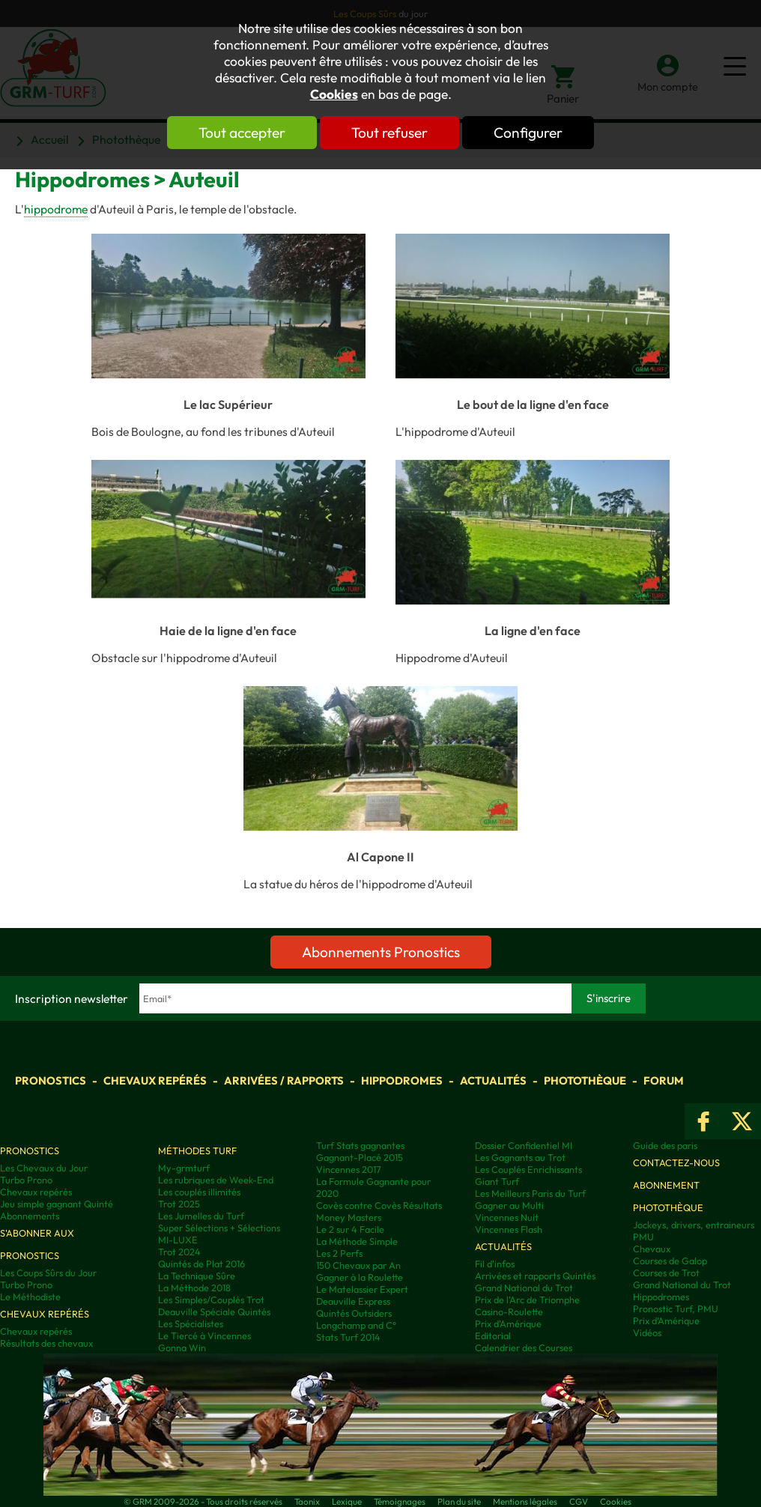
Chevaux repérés (155, 1080)
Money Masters (348, 1217)
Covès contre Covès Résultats (379, 1205)
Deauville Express (353, 1301)
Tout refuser (389, 133)
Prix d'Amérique (508, 1323)
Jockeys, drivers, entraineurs (693, 1225)
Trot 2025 (179, 1204)
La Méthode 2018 (194, 1288)
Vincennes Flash (508, 1229)
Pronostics (50, 1080)
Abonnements (29, 1216)
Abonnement (666, 1185)
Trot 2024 (179, 1252)
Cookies (334, 94)
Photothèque (585, 1080)
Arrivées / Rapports (284, 1080)
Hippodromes (402, 1080)
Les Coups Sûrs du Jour (48, 1273)
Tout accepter (241, 133)
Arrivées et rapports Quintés (535, 1276)
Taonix (307, 1501)
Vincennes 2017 (348, 1169)
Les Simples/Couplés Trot (211, 1300)
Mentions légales (525, 1501)
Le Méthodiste (30, 1297)
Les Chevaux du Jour (44, 1168)
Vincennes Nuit (507, 1217)
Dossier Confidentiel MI (523, 1145)
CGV (578, 1501)
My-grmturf (184, 1168)
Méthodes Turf (197, 1150)
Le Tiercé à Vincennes (204, 1335)
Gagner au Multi (509, 1205)
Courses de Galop (670, 1261)
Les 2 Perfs (339, 1253)
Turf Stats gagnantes (360, 1145)
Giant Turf (497, 1181)
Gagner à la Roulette (359, 1277)
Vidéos (647, 1332)
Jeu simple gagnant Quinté (56, 1204)
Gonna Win (182, 1347)
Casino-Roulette (509, 1312)
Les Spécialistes (190, 1323)
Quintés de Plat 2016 (201, 1264)
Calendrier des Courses (523, 1347)
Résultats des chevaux (46, 1343)
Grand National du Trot (524, 1288)
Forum (663, 1080)
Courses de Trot (666, 1273)
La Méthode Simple (357, 1241)
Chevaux (651, 1249)
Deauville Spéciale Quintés (214, 1312)
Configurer (528, 133)
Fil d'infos (495, 1264)
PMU (643, 1237)
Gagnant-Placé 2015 (359, 1157)
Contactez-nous (676, 1162)
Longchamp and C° (356, 1325)
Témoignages (399, 1501)
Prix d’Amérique (666, 1320)
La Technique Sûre (196, 1276)
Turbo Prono (26, 1180)
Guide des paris (665, 1145)
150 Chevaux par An (358, 1265)
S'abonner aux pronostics (37, 1244)
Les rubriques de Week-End (215, 1180)
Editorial (493, 1335)
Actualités (493, 1080)
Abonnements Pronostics (381, 952)
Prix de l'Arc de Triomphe (527, 1300)
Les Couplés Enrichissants (528, 1169)
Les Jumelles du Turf (201, 1216)
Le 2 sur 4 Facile (350, 1229)
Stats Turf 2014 (348, 1337)
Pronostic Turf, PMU (675, 1309)
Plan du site (459, 1501)
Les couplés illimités (199, 1192)
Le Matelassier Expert (362, 1289)
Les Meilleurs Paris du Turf (530, 1193)
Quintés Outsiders (354, 1313)
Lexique (347, 1501)
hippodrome (56, 208)
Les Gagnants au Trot (520, 1157)
